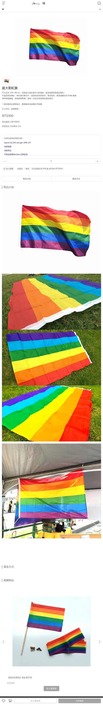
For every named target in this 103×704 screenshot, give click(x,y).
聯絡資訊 (5, 645)
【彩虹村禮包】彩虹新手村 (19, 615)
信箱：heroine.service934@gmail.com (18, 663)
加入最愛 (8, 169)
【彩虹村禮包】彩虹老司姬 (50, 615)
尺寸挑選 (29, 645)
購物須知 (38, 645)
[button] (99, 610)
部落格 (13, 645)
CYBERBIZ (60, 694)
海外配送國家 (48, 645)
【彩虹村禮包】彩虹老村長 (82, 615)
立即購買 (79, 701)
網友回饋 (21, 645)
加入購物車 (35, 701)
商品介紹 (27, 179)
